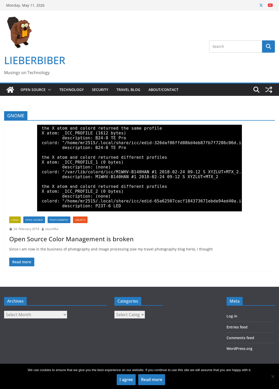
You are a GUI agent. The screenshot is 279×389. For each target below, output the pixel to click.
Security (100, 89)
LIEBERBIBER (34, 60)
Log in (232, 316)
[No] (272, 376)
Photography (59, 220)
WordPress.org (239, 348)
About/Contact (163, 89)
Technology (71, 89)
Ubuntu (80, 220)
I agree (126, 379)
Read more (151, 379)
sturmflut (51, 229)
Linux (15, 220)
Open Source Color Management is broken (71, 239)
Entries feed (237, 327)
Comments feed (240, 337)
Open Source (33, 89)
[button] (48, 89)
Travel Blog (128, 89)
